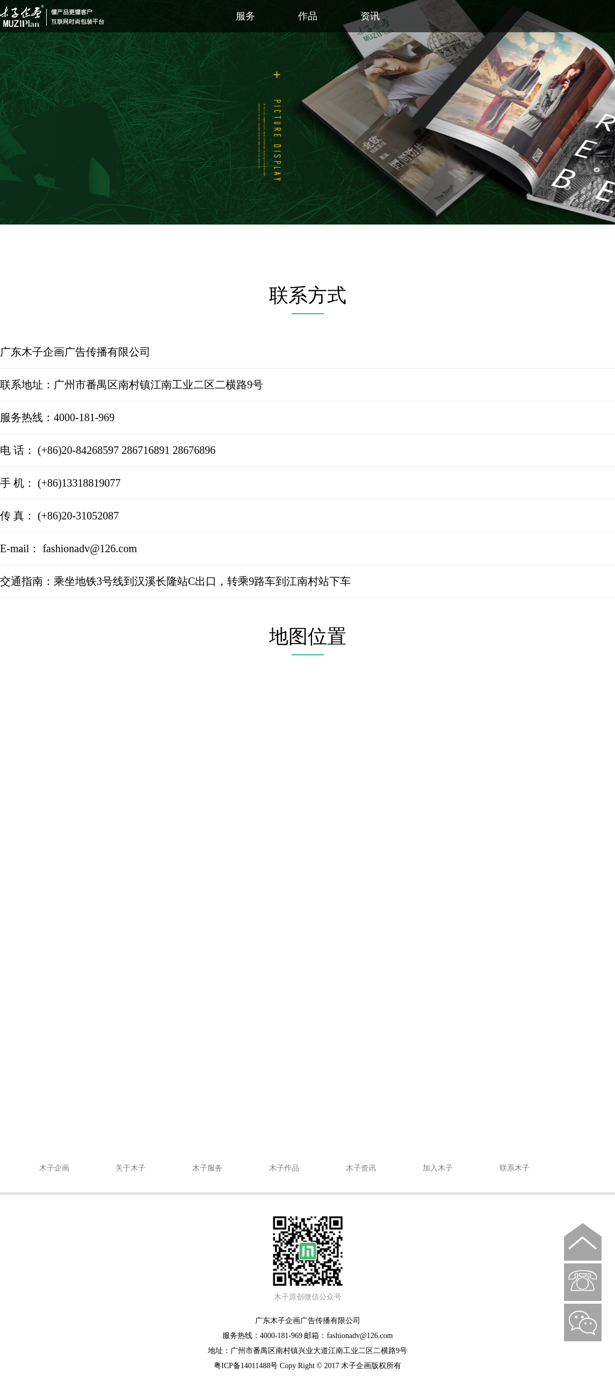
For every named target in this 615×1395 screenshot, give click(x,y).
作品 (307, 16)
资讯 (370, 16)
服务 (245, 16)
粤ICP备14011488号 (246, 1366)
